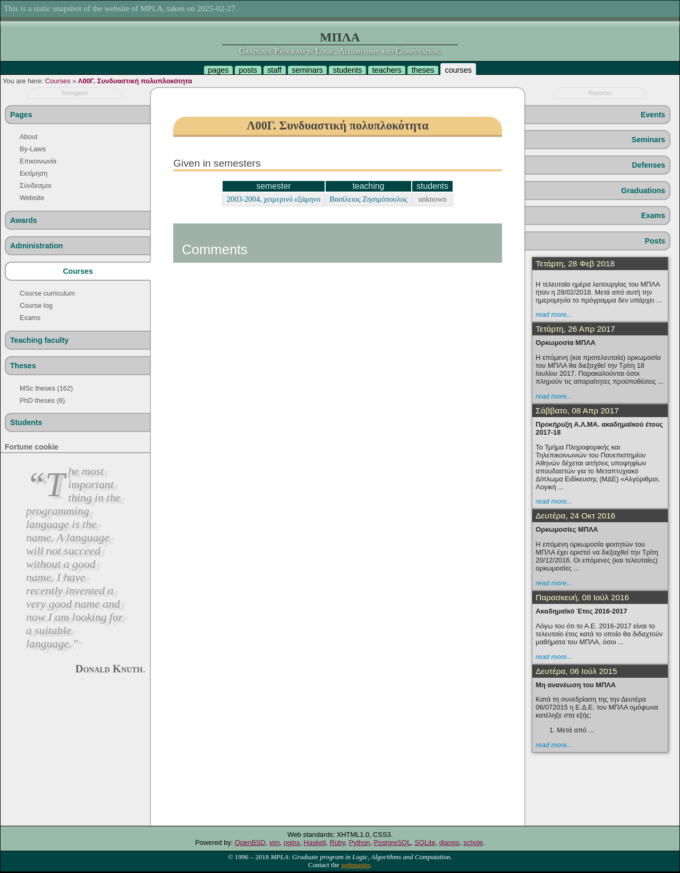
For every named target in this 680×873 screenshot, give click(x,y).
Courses (58, 81)
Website (32, 198)
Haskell (314, 842)
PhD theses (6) (42, 400)
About (28, 137)
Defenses (649, 165)
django (449, 842)
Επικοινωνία (38, 161)
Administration (36, 245)
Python (359, 842)
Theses (23, 365)
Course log (36, 305)
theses (423, 70)
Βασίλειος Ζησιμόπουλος (368, 199)
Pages (21, 114)
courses (458, 70)
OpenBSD (250, 842)
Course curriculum (47, 293)
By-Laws (33, 149)
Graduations (643, 190)
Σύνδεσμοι (35, 185)
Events (653, 114)
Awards (23, 220)
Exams (30, 318)
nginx (292, 842)
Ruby (337, 842)
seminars (307, 70)
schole (473, 842)
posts (248, 70)
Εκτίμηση (33, 173)
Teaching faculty (39, 340)
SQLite (424, 842)
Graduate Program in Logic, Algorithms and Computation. (340, 50)
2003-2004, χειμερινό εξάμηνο (273, 199)
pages (218, 70)
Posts (655, 241)
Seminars (648, 139)
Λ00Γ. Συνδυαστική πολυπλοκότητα (135, 81)
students (347, 70)
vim (274, 842)
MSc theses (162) (46, 388)
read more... (554, 314)
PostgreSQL (392, 842)
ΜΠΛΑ (340, 37)
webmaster (355, 865)
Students (26, 422)
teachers (386, 70)
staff (274, 70)
